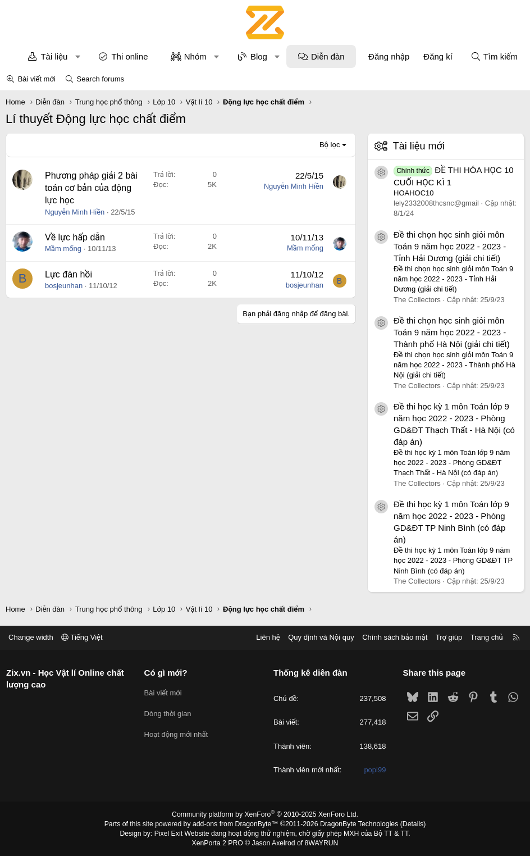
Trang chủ (484, 637)
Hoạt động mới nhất (177, 732)
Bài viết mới (37, 79)
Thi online (129, 56)
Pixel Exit (170, 833)
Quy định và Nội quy (319, 637)
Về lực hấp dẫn (75, 237)
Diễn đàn (328, 56)
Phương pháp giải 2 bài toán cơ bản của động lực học (91, 188)
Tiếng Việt (84, 637)
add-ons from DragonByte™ (236, 824)
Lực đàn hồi (68, 274)
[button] (77, 56)
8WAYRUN (320, 842)
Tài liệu (53, 56)
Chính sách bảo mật (392, 637)
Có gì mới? (167, 672)
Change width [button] (33, 637)
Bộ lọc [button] (329, 144)
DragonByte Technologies (357, 824)
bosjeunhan (64, 285)
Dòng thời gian (169, 712)
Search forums (100, 79)
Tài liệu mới (419, 146)
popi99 (374, 770)
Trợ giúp (446, 637)
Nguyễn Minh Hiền (74, 212)
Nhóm (195, 56)
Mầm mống (63, 248)
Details (410, 824)
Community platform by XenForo (265, 814)
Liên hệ (265, 637)
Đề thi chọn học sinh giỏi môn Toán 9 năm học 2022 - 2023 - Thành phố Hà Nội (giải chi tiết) (452, 332)
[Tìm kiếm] (494, 56)
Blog (258, 56)
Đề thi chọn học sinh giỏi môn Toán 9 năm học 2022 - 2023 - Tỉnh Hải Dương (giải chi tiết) (450, 246)
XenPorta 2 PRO (218, 842)
